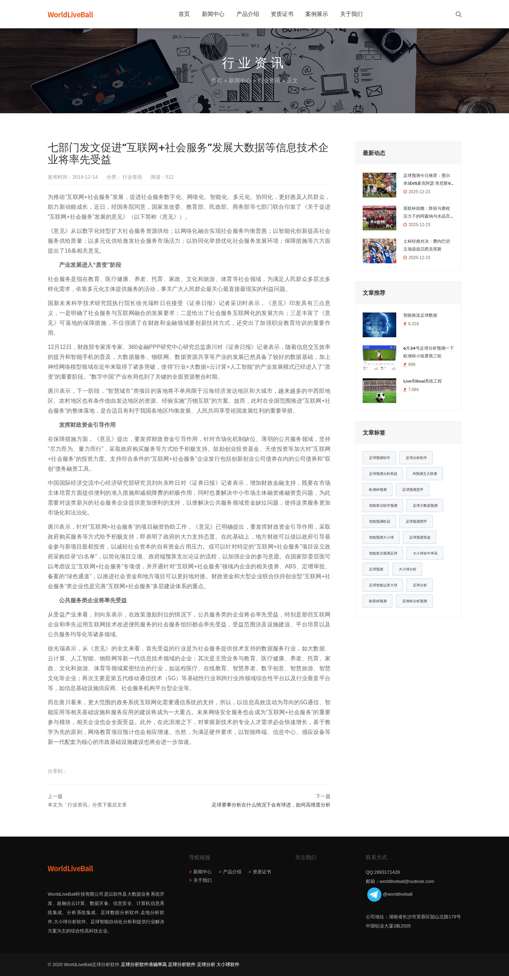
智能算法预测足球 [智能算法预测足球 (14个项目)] (383, 553)
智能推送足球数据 (420, 315)
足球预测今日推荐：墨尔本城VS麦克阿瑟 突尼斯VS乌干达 (428, 180)
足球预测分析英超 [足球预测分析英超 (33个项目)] (383, 474)
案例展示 (316, 14)
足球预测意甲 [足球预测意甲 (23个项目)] (412, 490)
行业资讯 (269, 80)
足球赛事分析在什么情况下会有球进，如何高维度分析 (271, 805)
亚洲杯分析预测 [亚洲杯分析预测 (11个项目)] (414, 601)
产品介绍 (247, 14)
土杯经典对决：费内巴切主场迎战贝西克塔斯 (426, 245)
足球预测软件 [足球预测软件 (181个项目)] (379, 458)
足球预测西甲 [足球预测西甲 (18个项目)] (416, 521)
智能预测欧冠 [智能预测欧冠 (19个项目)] (379, 521)
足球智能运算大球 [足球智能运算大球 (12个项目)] (383, 585)
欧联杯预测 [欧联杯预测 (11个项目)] (378, 601)
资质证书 (282, 14)
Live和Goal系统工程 (422, 381)
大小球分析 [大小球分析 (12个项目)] (407, 569)
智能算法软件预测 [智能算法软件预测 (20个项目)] (383, 505)
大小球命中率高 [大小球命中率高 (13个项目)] (425, 553)
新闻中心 (213, 14)
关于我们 (351, 14)
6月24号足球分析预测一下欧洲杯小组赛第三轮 (428, 352)
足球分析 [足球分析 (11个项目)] (420, 585)
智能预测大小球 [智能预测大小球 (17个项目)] (381, 537)
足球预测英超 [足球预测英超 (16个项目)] (420, 537)
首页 (184, 14)
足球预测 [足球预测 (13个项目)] (376, 569)
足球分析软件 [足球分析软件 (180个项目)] (416, 458)
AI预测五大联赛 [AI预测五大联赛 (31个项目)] (425, 474)
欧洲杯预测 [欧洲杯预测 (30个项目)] (378, 490)
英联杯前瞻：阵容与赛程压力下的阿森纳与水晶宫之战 (426, 213)
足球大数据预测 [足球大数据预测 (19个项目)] (425, 505)
